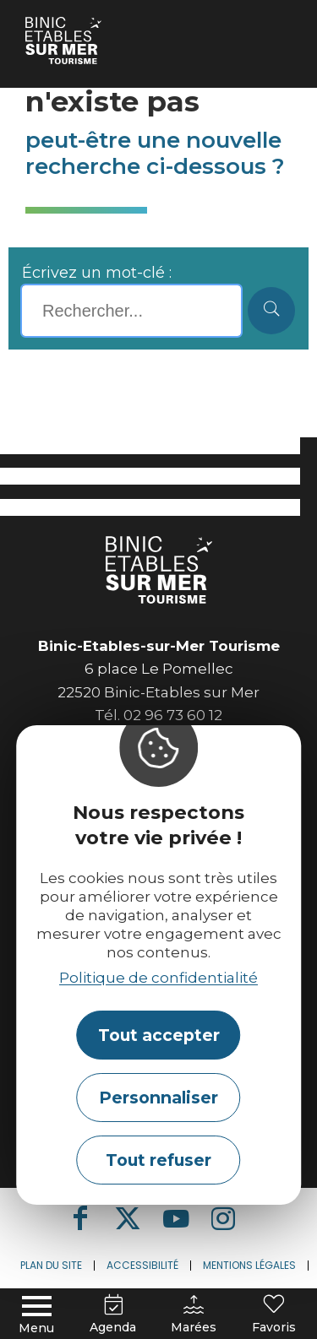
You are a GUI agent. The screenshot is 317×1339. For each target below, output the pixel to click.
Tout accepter (159, 1035)
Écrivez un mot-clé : (97, 272)
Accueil (48, 22)
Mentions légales (249, 1265)
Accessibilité (142, 1265)
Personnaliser (158, 1097)
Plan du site (51, 1265)
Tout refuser (158, 1160)
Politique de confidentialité (158, 977)
